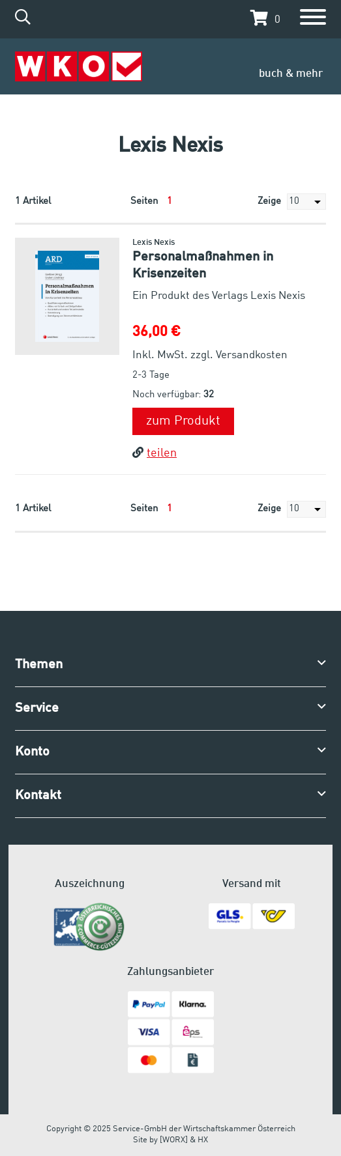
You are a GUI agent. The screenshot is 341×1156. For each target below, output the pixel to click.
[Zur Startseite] (78, 66)
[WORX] (174, 1140)
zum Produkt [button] (183, 421)
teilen (154, 453)
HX (203, 1140)
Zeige (292, 201)
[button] (262, 18)
